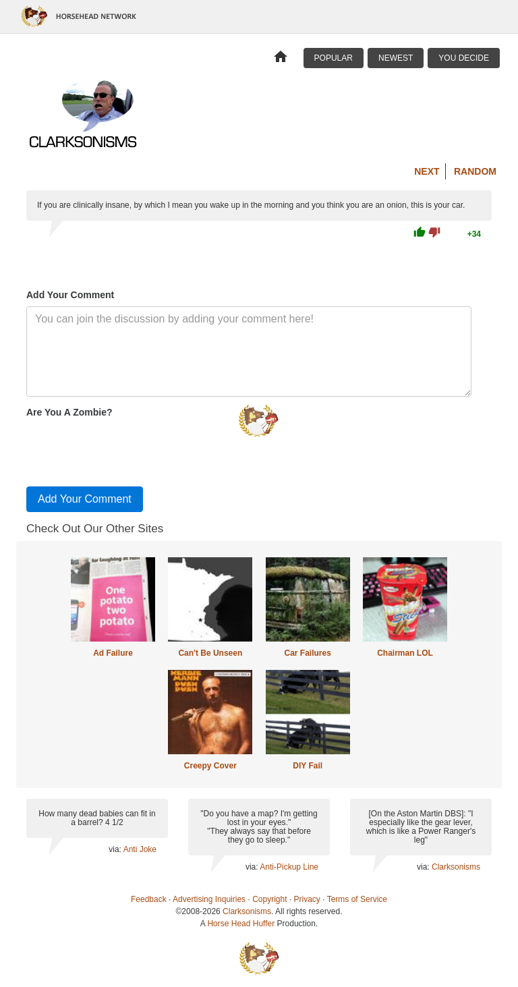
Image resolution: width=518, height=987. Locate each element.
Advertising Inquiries (209, 899)
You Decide (463, 58)
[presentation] (128, 449)
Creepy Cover (210, 765)
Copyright (269, 899)
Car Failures (307, 653)
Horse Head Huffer (241, 923)
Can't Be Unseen (210, 653)
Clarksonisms (456, 867)
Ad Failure (113, 653)
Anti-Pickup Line (289, 867)
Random (475, 171)
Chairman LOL (405, 653)
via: (116, 849)
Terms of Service (357, 899)
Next (426, 171)
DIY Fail (307, 765)
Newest (395, 58)
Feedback (149, 899)
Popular (333, 58)
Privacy (307, 899)
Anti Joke (139, 849)
